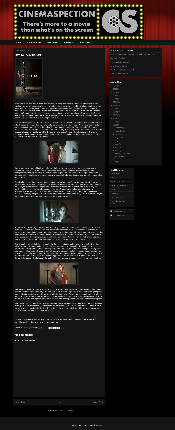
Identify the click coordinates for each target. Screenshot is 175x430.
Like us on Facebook (118, 58)
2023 (115, 96)
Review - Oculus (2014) (123, 153)
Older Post (98, 402)
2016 (115, 118)
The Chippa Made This (118, 197)
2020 (115, 105)
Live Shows (85, 42)
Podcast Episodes (34, 42)
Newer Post (20, 402)
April (117, 151)
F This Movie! (115, 174)
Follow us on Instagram (119, 74)
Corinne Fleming (119, 215)
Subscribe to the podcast (119, 62)
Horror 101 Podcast (117, 181)
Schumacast (115, 193)
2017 (115, 115)
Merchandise (52, 42)
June (117, 144)
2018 (115, 112)
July (116, 141)
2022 (115, 99)
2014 (115, 125)
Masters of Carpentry (118, 185)
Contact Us (69, 42)
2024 (115, 92)
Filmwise (113, 178)
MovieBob (114, 189)
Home (18, 42)
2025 (115, 89)
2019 (115, 109)
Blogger (100, 425)
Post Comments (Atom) (64, 410)
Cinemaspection (119, 211)
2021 (115, 102)
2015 (115, 122)
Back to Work (119, 157)
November (119, 131)
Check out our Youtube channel (122, 70)
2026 (115, 86)
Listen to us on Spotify (118, 66)
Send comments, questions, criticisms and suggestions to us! (133, 54)
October (118, 134)
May (117, 147)
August (118, 138)
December (119, 128)
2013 (115, 162)
